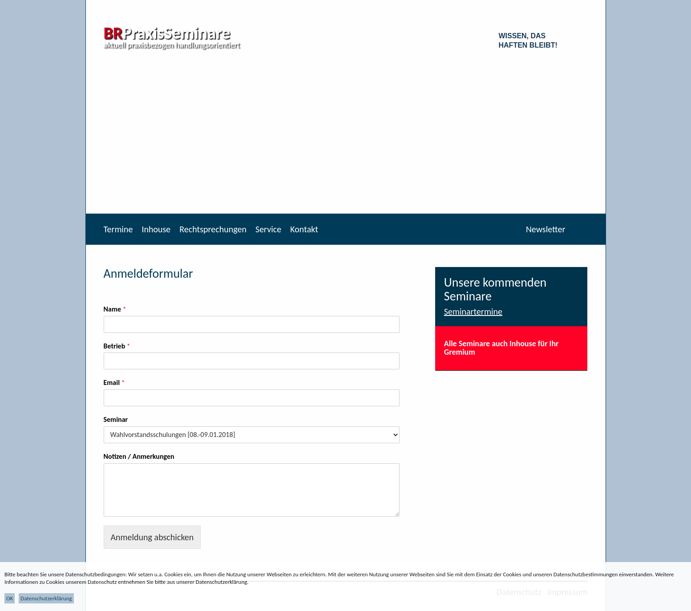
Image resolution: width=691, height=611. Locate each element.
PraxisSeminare (167, 33)
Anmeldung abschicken (152, 537)
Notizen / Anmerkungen (139, 456)
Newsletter (546, 229)
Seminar (116, 419)
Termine (118, 229)
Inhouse (155, 229)
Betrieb (117, 346)
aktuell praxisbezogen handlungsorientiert (172, 45)
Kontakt (304, 229)
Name (115, 309)
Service (268, 229)
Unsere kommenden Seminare (495, 289)
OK (9, 598)
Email (114, 382)
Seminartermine (473, 311)
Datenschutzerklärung (46, 598)
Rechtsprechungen (212, 229)
